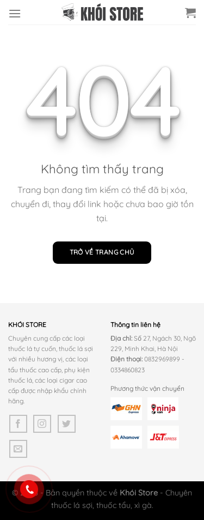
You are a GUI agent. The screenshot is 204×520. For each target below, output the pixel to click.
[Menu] (14, 13)
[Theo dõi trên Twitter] (67, 424)
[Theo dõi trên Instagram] (42, 424)
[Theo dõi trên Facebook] (18, 424)
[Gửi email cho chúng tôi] (18, 449)
